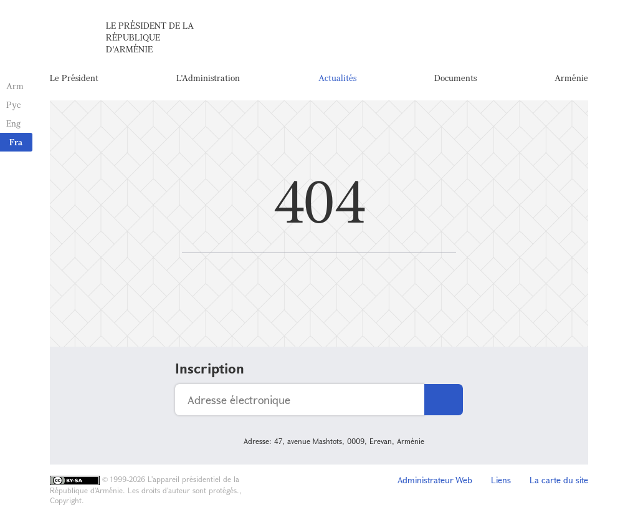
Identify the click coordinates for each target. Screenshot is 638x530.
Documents (455, 78)
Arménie (571, 78)
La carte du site (559, 480)
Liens (501, 480)
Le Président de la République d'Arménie (150, 37)
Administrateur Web (435, 480)
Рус (13, 104)
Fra (15, 142)
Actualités (337, 78)
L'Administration (208, 78)
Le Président (74, 78)
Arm (15, 86)
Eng (13, 123)
